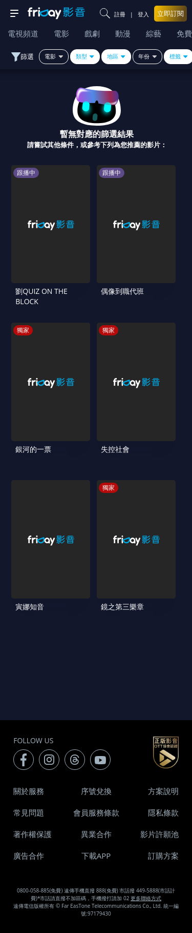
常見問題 (28, 812)
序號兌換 (96, 791)
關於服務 (28, 791)
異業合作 (96, 834)
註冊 (119, 14)
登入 (143, 14)
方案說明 (163, 791)
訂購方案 (163, 855)
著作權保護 (32, 834)
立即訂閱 (170, 13)
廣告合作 (28, 855)
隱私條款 (163, 812)
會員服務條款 (96, 812)
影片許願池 (159, 834)
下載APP (96, 855)
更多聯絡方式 (146, 898)
